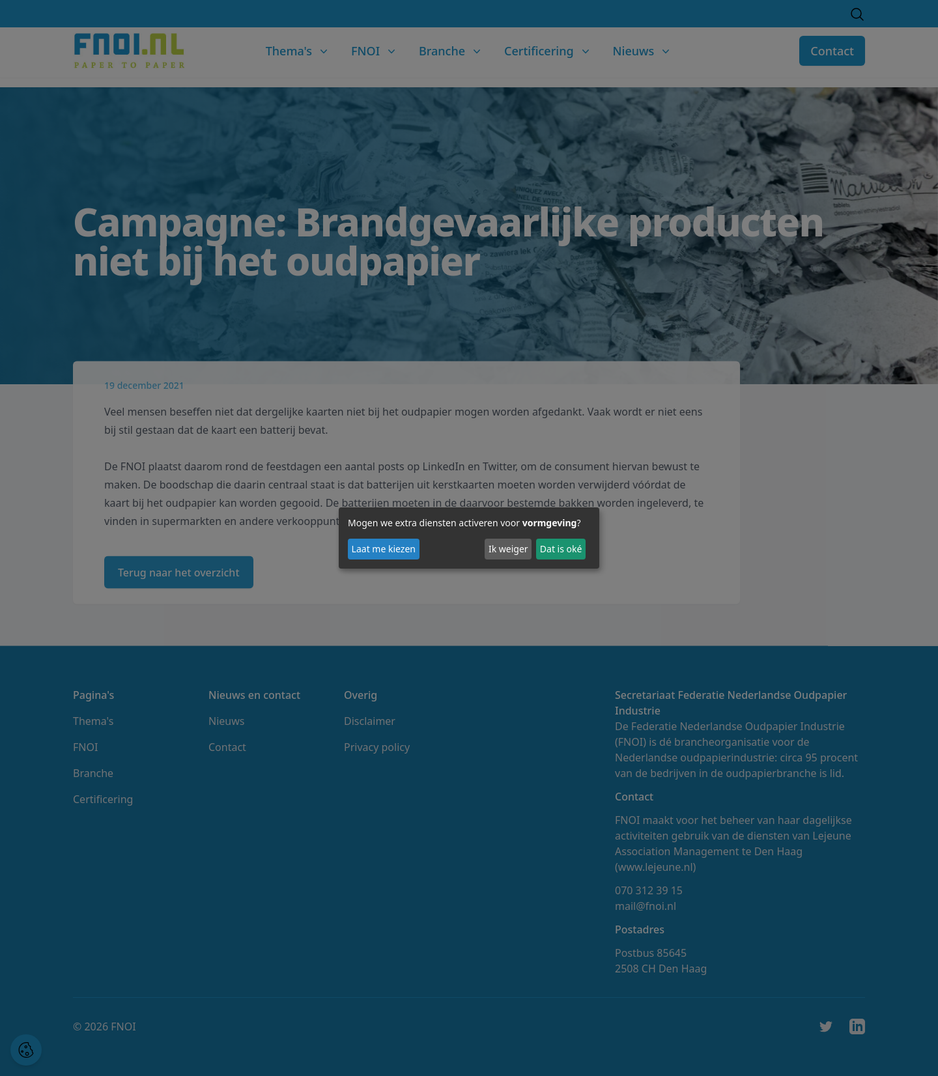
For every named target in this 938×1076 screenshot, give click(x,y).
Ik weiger (508, 549)
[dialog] (469, 538)
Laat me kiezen (384, 549)
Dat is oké (561, 549)
